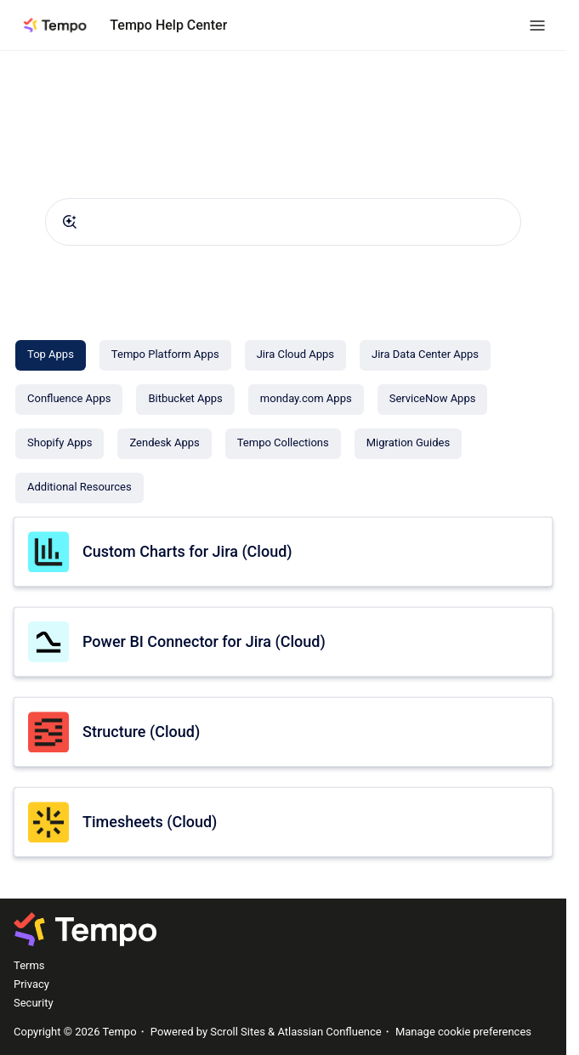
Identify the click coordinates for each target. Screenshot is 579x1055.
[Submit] (69, 221)
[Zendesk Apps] (164, 443)
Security (34, 1002)
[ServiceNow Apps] (432, 399)
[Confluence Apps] (68, 399)
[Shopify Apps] (59, 443)
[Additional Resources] (79, 488)
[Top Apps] (50, 355)
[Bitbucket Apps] (185, 399)
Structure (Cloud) (141, 731)
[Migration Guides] (408, 443)
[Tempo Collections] (283, 443)
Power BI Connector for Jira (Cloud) (204, 641)
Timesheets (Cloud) (149, 822)
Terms (29, 965)
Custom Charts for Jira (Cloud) (187, 551)
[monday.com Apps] (306, 399)
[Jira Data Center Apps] (425, 355)
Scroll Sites (237, 1031)
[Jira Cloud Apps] (295, 355)
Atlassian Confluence (329, 1031)
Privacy (31, 984)
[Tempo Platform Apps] (165, 355)
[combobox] (283, 222)
